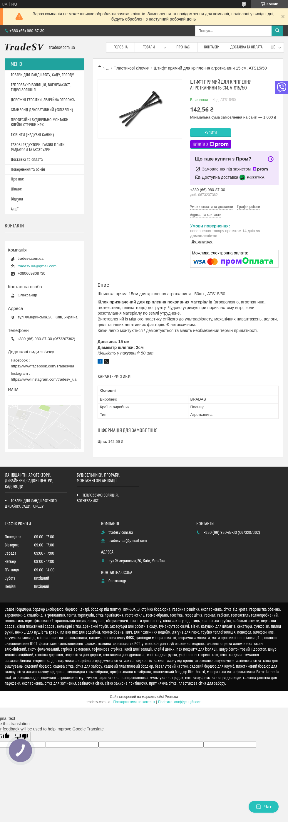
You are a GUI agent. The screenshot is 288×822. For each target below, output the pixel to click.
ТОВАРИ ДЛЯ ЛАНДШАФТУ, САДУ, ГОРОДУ (42, 75)
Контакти (212, 47)
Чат (264, 806)
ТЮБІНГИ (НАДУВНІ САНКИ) (32, 135)
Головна (120, 47)
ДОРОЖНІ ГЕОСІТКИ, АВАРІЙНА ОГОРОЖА (43, 100)
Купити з (211, 144)
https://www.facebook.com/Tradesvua (42, 366)
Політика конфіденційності (180, 702)
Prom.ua (171, 697)
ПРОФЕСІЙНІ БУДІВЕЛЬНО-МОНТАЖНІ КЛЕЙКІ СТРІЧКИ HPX (40, 122)
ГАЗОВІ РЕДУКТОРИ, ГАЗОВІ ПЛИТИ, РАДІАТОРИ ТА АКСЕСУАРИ (38, 147)
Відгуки (17, 199)
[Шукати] (277, 31)
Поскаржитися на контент (134, 702)
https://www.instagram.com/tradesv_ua (43, 379)
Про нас (183, 47)
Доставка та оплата (246, 47)
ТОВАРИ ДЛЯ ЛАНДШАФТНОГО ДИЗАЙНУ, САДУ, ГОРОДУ (31, 504)
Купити (211, 133)
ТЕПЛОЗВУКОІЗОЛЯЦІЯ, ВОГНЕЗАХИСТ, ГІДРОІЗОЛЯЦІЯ (41, 87)
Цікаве (16, 189)
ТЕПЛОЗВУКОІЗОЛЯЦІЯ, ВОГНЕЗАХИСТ (98, 498)
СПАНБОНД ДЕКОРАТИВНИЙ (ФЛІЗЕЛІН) (42, 110)
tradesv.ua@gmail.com (37, 266)
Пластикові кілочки (132, 68)
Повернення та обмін (28, 169)
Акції (15, 209)
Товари (149, 47)
